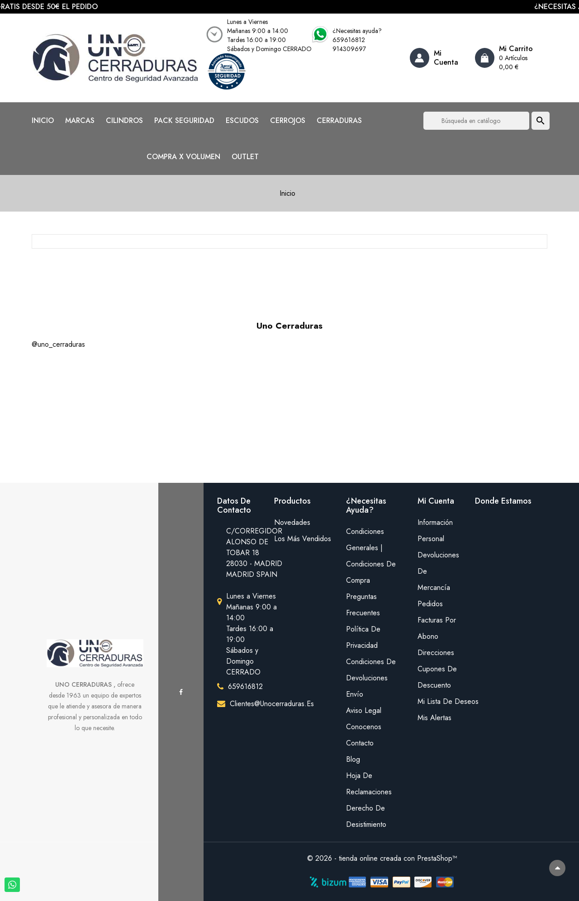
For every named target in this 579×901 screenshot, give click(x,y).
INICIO (43, 120)
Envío (354, 694)
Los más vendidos (302, 538)
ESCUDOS (242, 120)
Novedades (292, 522)
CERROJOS (287, 120)
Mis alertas (434, 717)
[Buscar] (476, 121)
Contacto (360, 743)
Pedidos (430, 604)
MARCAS (80, 120)
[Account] (439, 58)
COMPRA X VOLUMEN (183, 156)
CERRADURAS (339, 120)
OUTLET (245, 156)
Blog (353, 759)
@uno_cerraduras (58, 344)
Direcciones (436, 652)
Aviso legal (363, 710)
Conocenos (363, 727)
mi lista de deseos (439, 701)
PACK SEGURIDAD (184, 120)
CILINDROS (124, 120)
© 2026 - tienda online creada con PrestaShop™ (382, 858)
